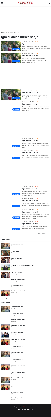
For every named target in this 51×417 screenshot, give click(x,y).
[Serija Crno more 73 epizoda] (5, 293)
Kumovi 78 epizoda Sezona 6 (18, 279)
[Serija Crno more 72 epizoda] (5, 327)
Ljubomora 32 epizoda (16, 258)
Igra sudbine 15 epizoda (30, 92)
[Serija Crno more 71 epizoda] (5, 342)
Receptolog (34, 407)
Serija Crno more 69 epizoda (18, 385)
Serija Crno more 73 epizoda (18, 291)
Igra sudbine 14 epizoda (30, 104)
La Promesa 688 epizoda (17, 285)
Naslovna (4, 32)
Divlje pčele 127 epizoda (17, 378)
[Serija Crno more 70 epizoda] (5, 367)
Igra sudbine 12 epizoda (30, 152)
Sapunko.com (28, 407)
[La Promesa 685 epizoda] (5, 361)
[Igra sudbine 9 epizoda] (11, 214)
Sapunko (25, 41)
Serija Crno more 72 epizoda (18, 325)
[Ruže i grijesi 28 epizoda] (5, 334)
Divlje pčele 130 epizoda (17, 244)
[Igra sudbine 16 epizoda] (11, 58)
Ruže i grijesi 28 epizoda (17, 332)
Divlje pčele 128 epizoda (17, 352)
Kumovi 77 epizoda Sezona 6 (18, 319)
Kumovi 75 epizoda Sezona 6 (18, 397)
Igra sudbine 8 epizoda (30, 224)
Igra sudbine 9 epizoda (30, 212)
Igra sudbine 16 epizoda (30, 56)
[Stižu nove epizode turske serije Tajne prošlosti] (5, 267)
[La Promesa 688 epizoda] (5, 286)
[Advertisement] (25, 19)
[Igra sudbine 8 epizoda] (11, 226)
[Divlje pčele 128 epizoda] (5, 354)
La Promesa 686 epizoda (17, 346)
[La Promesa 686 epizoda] (5, 348)
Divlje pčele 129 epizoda (17, 306)
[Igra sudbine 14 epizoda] (11, 106)
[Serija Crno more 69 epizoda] (5, 387)
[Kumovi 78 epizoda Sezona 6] (5, 281)
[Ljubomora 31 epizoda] (5, 275)
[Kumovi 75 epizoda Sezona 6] (5, 399)
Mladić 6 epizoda (5, 298)
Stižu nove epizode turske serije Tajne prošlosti (23, 265)
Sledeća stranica (43, 233)
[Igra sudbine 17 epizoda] (11, 46)
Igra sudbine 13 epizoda (30, 141)
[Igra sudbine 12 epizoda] (11, 154)
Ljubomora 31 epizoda (16, 272)
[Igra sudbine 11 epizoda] (11, 191)
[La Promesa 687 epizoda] (5, 315)
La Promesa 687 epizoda (17, 313)
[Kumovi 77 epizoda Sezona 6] (5, 321)
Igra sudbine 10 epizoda (30, 200)
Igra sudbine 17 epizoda (30, 44)
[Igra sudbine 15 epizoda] (11, 94)
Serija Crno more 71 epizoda (18, 339)
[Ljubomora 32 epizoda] (5, 260)
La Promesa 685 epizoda (17, 359)
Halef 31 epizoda (15, 251)
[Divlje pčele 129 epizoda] (5, 309)
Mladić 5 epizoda (5, 302)
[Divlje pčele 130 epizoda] (5, 246)
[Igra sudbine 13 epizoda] (11, 143)
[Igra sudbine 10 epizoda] (11, 202)
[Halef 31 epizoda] (5, 253)
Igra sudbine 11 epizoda (30, 189)
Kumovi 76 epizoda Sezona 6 (18, 372)
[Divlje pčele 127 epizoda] (5, 380)
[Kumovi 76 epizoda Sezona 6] (5, 373)
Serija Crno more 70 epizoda (18, 365)
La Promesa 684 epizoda (17, 392)
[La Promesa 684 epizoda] (5, 393)
